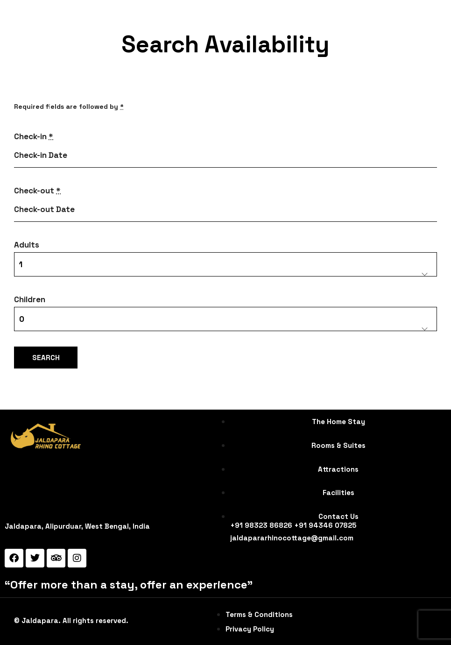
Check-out (37, 190)
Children (29, 299)
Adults (26, 245)
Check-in (33, 136)
